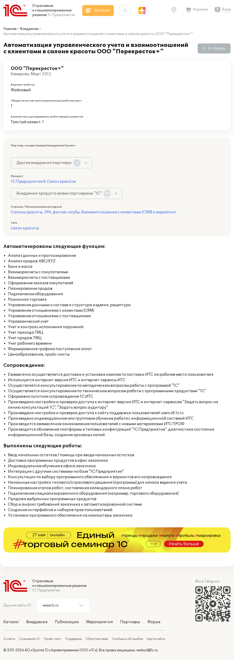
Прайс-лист (52, 639)
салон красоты (25, 228)
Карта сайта (156, 639)
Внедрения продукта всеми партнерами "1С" (63, 193)
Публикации (67, 622)
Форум (153, 622)
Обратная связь (96, 639)
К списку (216, 48)
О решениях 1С (29, 639)
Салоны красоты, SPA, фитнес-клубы (45, 212)
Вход (226, 9)
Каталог (11, 622)
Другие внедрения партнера (48, 162)
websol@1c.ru (147, 650)
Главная (9, 29)
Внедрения (29, 29)
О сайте (9, 639)
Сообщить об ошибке (127, 639)
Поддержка (73, 639)
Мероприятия (99, 622)
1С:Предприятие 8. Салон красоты (43, 181)
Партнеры (130, 622)
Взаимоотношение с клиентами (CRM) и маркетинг (128, 212)
